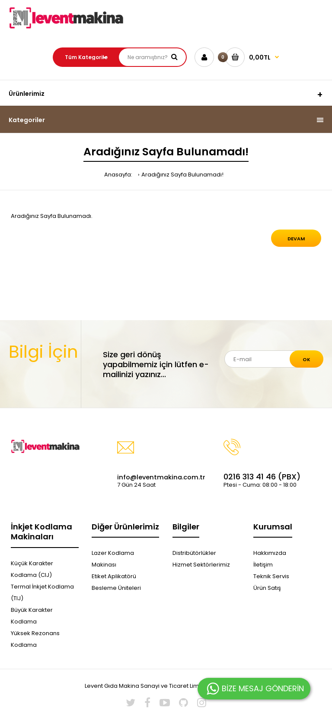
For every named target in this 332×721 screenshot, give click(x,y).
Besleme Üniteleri (116, 588)
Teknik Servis (271, 576)
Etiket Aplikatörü (114, 576)
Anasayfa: (118, 174)
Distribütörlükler (194, 553)
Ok (306, 359)
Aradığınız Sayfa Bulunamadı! (182, 174)
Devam (296, 238)
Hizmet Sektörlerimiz (201, 564)
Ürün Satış (267, 588)
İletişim (263, 564)
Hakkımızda (269, 553)
